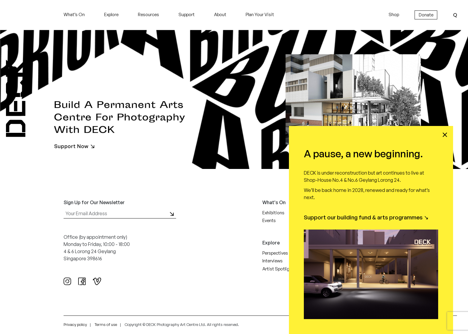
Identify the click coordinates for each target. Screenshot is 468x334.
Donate (426, 15)
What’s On (74, 14)
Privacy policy (75, 324)
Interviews (272, 261)
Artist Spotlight (278, 269)
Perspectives (275, 253)
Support (186, 14)
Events (269, 220)
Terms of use (106, 324)
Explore (111, 14)
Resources (148, 14)
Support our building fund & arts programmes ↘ (366, 217)
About (220, 14)
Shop (394, 14)
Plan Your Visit (260, 14)
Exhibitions (273, 213)
